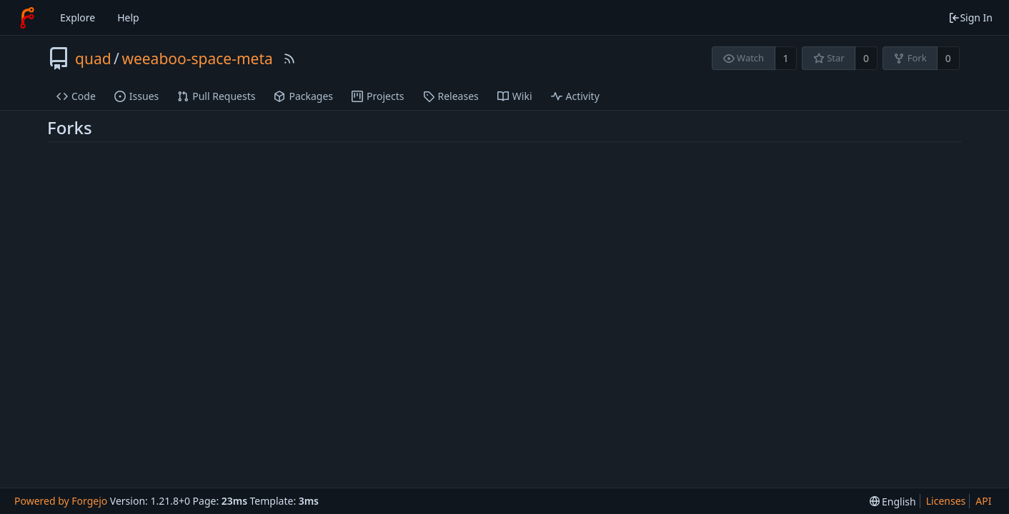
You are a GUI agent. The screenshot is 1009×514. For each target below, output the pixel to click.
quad (93, 58)
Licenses (946, 501)
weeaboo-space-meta (196, 58)
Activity (575, 96)
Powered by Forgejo (60, 501)
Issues (136, 96)
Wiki (514, 96)
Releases (451, 96)
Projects (378, 96)
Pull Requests (216, 96)
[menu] (893, 501)
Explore (77, 17)
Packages (303, 96)
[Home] (27, 18)
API (983, 501)
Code (76, 96)
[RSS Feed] (289, 58)
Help (128, 17)
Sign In (970, 17)
